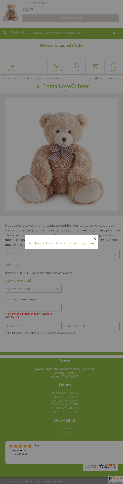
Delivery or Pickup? (18, 280)
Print (100, 78)
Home (7, 78)
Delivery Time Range (21, 299)
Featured (16, 78)
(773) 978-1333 (17, 32)
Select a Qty (12, 264)
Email (114, 78)
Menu (12, 70)
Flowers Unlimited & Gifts (61, 45)
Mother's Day (30, 78)
